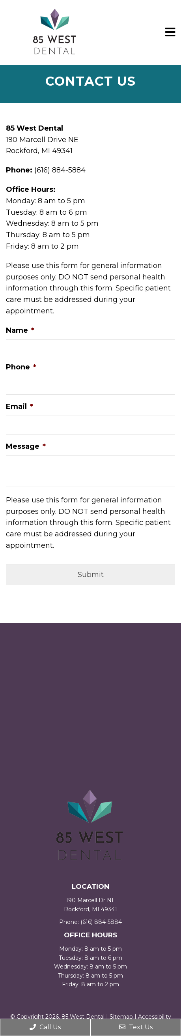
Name (20, 330)
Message (26, 446)
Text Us (136, 1027)
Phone (21, 367)
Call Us (45, 1027)
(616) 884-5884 (101, 921)
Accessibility (154, 1016)
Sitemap (121, 1016)
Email (19, 406)
